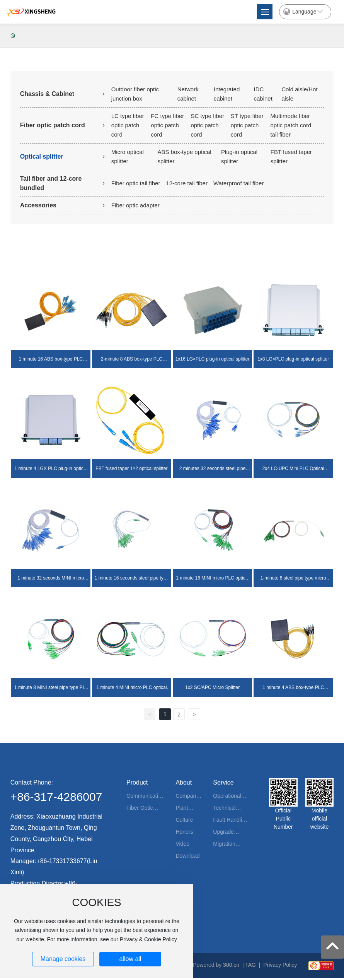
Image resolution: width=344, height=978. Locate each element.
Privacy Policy (280, 965)
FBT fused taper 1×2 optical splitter (131, 468)
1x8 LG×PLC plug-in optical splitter (293, 359)
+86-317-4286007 (56, 796)
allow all (130, 959)
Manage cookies (63, 959)
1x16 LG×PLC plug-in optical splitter (212, 359)
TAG (250, 965)
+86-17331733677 (61, 861)
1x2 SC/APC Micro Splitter (212, 687)
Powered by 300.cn (216, 965)
